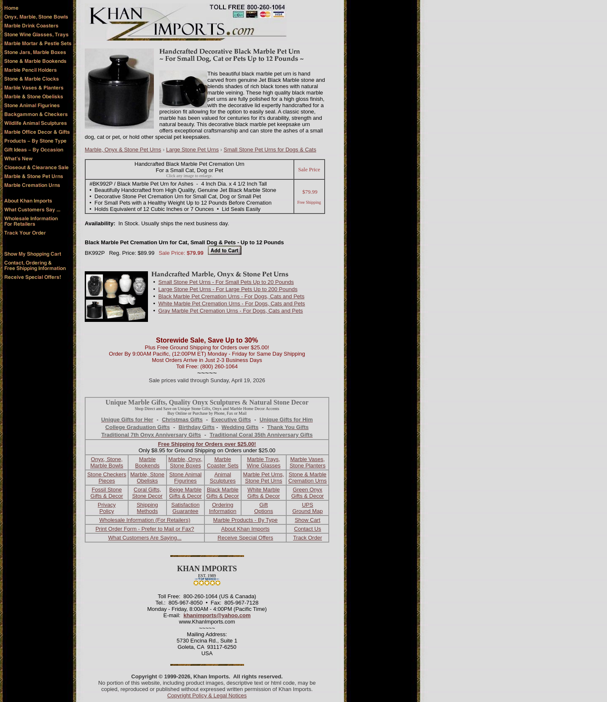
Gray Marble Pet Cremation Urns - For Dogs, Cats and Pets (230, 311)
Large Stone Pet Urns (192, 149)
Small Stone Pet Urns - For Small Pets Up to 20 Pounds (226, 282)
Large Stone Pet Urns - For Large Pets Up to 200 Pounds (227, 289)
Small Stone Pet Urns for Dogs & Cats (270, 149)
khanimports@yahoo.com (216, 615)
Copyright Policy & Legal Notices (207, 695)
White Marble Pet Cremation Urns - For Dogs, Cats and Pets (231, 303)
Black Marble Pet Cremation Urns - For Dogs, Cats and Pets (231, 296)
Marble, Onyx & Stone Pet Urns (123, 149)
